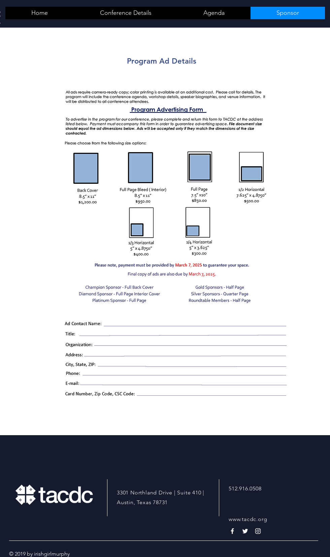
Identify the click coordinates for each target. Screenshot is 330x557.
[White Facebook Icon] (232, 531)
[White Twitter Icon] (245, 531)
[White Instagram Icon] (258, 531)
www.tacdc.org (248, 519)
